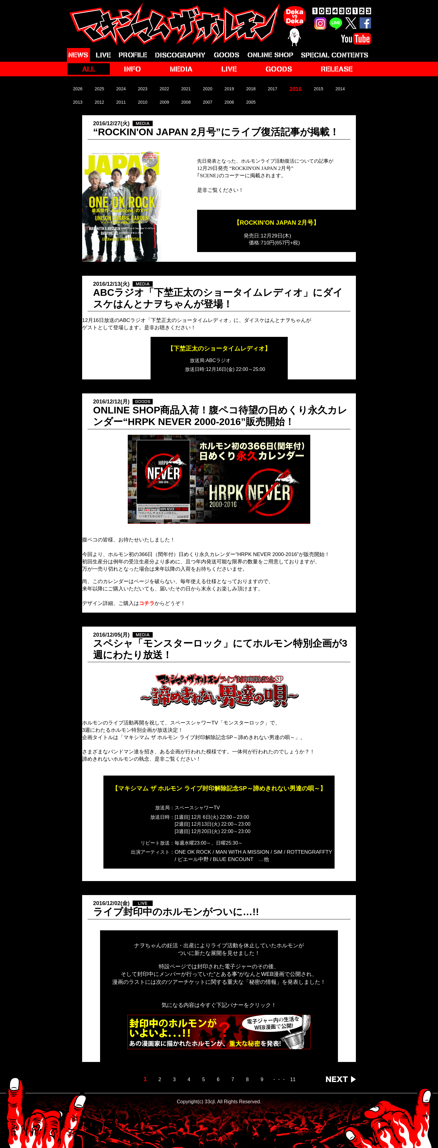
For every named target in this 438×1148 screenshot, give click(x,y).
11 (293, 1079)
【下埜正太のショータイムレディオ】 (219, 348)
